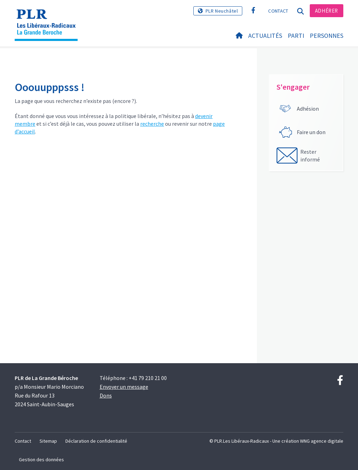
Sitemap (48, 441)
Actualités (265, 36)
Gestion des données (41, 459)
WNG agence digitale (321, 441)
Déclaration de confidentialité (96, 441)
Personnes (326, 36)
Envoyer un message (124, 386)
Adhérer (326, 10)
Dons (106, 395)
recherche (152, 123)
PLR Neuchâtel (222, 11)
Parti (296, 36)
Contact (278, 11)
